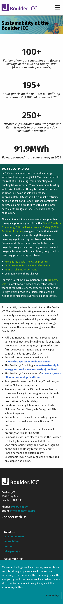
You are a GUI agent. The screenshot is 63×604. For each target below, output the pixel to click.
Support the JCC (13, 559)
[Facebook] (4, 523)
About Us (9, 532)
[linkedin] (19, 523)
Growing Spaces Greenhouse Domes (29, 361)
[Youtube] (12, 523)
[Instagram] (26, 523)
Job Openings (12, 551)
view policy (52, 595)
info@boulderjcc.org (22, 510)
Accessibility (11, 541)
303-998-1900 (19, 506)
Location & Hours (14, 536)
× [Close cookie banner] (0, 564)
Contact (8, 546)
